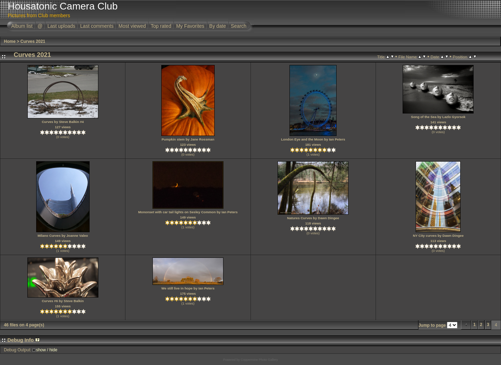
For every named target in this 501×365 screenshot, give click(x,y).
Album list (22, 26)
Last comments (96, 26)
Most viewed (132, 26)
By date (217, 26)
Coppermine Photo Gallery (259, 359)
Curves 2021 (32, 41)
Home (9, 41)
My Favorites (190, 26)
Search (238, 26)
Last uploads (61, 26)
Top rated (161, 26)
